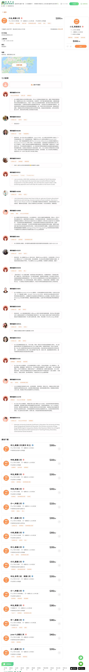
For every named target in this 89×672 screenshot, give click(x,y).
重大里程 (22, 668)
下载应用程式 (45, 668)
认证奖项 (16, 668)
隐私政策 (52, 668)
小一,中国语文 (16, 503)
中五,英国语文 (16, 474)
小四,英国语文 (16, 532)
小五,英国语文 (14, 18)
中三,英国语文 (16, 547)
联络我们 (39, 668)
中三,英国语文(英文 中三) (21, 445)
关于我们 (5, 668)
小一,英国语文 (16, 649)
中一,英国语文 (16, 518)
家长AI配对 (58, 668)
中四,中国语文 (16, 489)
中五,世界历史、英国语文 (21, 576)
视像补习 (27, 668)
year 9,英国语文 (17, 634)
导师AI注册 (65, 668)
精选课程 (33, 668)
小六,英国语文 (16, 562)
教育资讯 (11, 668)
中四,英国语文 (16, 460)
